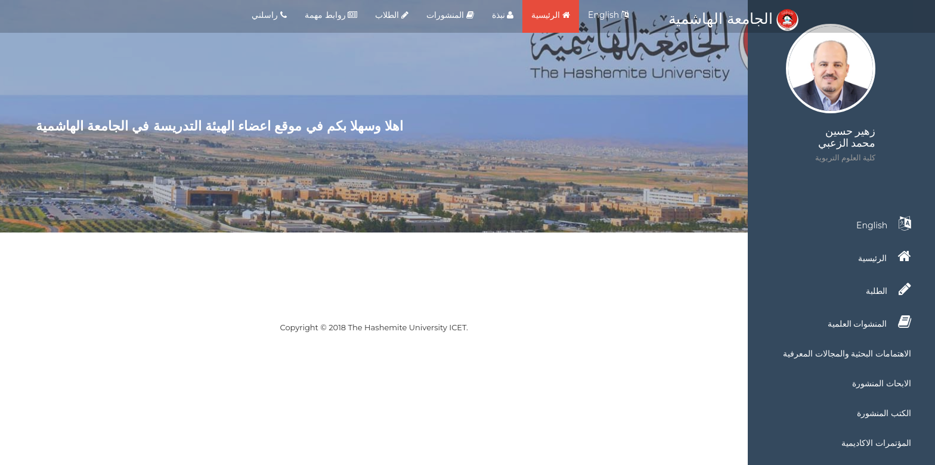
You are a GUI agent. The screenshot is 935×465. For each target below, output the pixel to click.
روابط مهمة (331, 15)
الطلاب (391, 15)
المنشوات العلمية (869, 322)
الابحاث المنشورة (881, 383)
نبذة (503, 15)
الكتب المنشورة (884, 413)
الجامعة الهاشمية (733, 18)
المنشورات (450, 15)
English (608, 15)
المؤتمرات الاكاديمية (876, 443)
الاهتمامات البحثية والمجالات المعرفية (847, 353)
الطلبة (888, 289)
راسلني (269, 15)
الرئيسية (550, 15)
